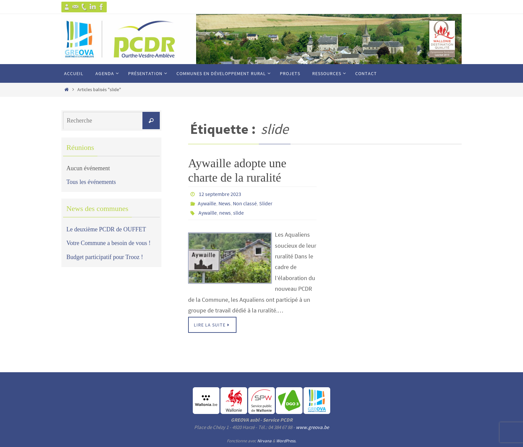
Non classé (245, 203)
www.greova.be (312, 427)
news (225, 212)
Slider (266, 203)
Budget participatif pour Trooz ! (104, 257)
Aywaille (207, 203)
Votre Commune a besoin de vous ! (108, 243)
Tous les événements (91, 182)
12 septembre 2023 (220, 194)
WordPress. (286, 441)
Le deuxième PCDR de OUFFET (106, 229)
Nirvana (264, 441)
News (224, 203)
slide (238, 212)
